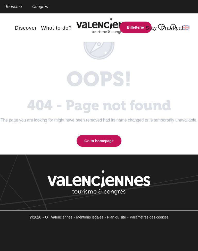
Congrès (40, 6)
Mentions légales (89, 217)
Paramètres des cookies (149, 217)
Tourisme (13, 6)
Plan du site (116, 217)
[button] (186, 27)
